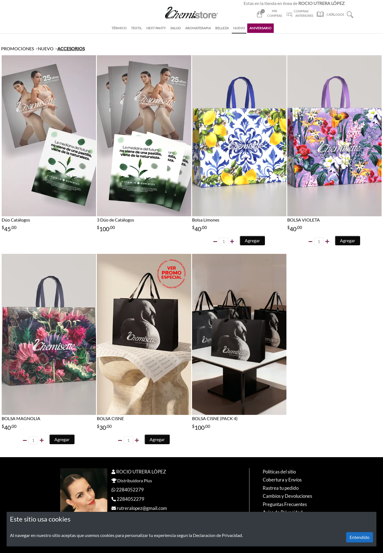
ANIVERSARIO (260, 28)
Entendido (359, 537)
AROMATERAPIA (198, 28)
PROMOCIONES (17, 48)
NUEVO (239, 28)
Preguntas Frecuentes (285, 504)
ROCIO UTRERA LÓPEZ (141, 472)
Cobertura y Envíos (282, 480)
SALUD (175, 28)
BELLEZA (222, 28)
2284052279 (130, 490)
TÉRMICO (119, 28)
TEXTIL (136, 28)
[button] (350, 14)
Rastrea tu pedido (281, 488)
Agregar (252, 240)
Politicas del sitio (279, 472)
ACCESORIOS (71, 48)
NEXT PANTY (156, 28)
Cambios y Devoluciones (287, 496)
